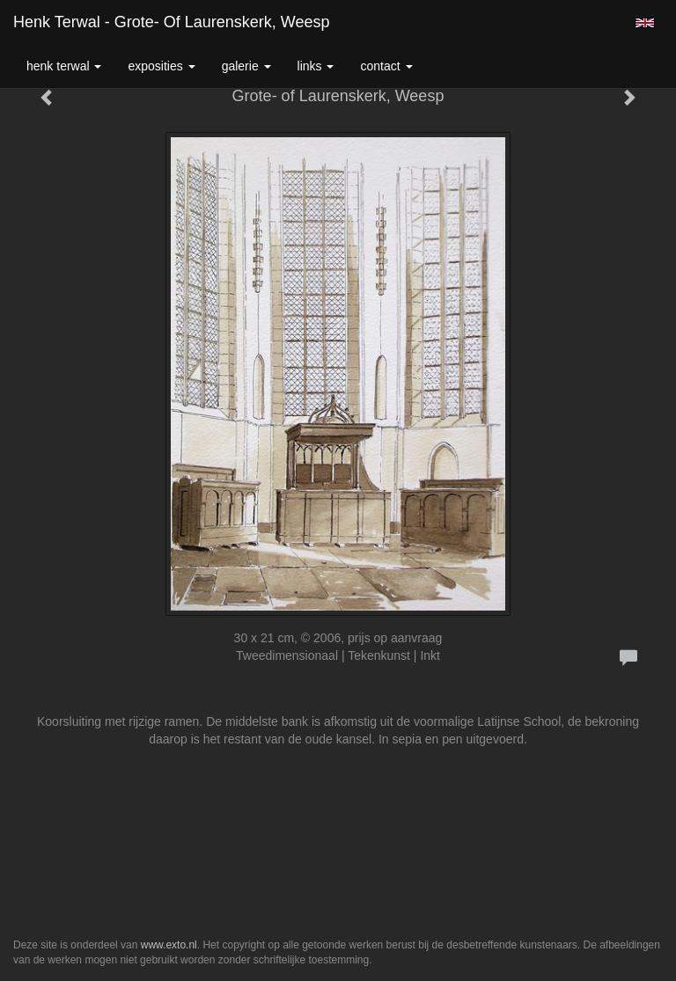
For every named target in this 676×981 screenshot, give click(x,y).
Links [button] (316, 66)
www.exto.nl (169, 945)
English (645, 23)
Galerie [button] (246, 66)
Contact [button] (386, 66)
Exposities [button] (161, 66)
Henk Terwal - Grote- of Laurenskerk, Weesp (171, 22)
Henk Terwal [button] (63, 66)
